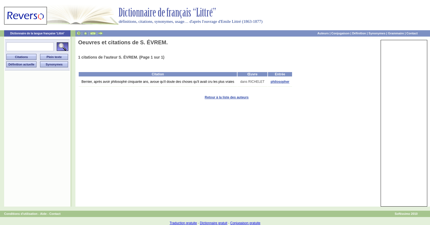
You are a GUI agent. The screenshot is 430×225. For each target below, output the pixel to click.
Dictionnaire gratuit (213, 223)
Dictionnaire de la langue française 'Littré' (37, 33)
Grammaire (396, 33)
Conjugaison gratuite (245, 223)
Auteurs (323, 33)
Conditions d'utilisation (21, 213)
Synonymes (377, 33)
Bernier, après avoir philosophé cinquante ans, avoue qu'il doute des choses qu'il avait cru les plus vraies (157, 82)
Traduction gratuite (183, 223)
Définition (359, 33)
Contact (412, 33)
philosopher (280, 82)
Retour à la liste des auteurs (226, 97)
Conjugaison (340, 33)
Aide (43, 213)
